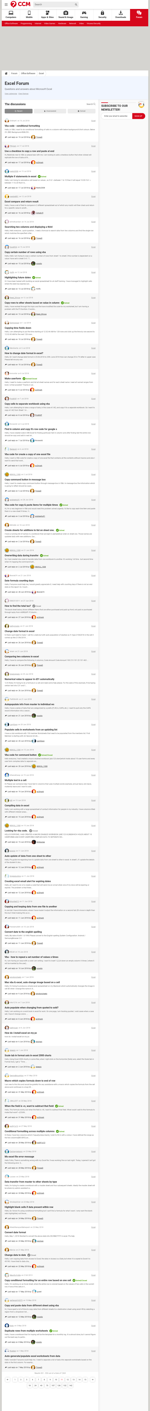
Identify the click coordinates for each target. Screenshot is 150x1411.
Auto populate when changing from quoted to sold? (31, 1007)
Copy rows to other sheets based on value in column (32, 302)
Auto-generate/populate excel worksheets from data (32, 1356)
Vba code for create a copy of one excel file (27, 454)
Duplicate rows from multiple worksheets (26, 1330)
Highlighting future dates (18, 277)
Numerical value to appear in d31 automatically (29, 679)
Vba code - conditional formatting (22, 125)
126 (58, 1386)
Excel (41, 73)
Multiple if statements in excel (20, 176)
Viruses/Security (93, 23)
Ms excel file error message (19, 1156)
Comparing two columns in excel (22, 656)
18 (30, 1386)
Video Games (49, 23)
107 (53, 1386)
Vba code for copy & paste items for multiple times (31, 504)
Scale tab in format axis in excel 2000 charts (28, 1055)
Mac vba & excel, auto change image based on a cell (32, 982)
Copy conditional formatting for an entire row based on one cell (38, 1280)
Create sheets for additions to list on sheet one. (29, 530)
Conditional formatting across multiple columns (29, 1131)
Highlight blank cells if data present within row (29, 1207)
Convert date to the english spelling (23, 931)
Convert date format (15, 1232)
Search (91, 104)
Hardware (62, 23)
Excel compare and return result (21, 201)
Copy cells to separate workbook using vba (27, 403)
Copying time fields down (18, 328)
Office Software (11, 23)
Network (72, 23)
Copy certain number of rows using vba (25, 252)
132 (64, 1386)
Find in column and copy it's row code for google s (31, 429)
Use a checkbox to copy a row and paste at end (29, 151)
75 (47, 1386)
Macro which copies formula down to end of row (30, 1080)
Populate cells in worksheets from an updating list (31, 729)
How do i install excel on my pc (21, 1033)
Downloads (120, 15)
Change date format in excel (19, 631)
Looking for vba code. (16, 830)
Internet (38, 23)
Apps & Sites (47, 15)
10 (56, 1380)
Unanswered (50, 111)
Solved (81, 111)
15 (85, 1380)
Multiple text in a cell (15, 780)
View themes (23, 94)
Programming (26, 23)
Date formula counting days (19, 580)
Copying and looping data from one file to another (31, 906)
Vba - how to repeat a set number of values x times (31, 957)
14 (79, 1380)
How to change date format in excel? (24, 353)
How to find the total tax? (18, 606)
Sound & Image (65, 15)
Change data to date (15, 1255)
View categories (11, 94)
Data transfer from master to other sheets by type (31, 1181)
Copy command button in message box (25, 479)
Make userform (13, 378)
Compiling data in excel (17, 805)
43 (41, 1386)
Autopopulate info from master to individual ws (29, 704)
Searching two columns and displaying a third (28, 226)
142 (70, 1386)
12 (68, 1380)
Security (102, 15)
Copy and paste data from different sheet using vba (32, 1305)
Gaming (84, 15)
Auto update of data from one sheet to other (28, 856)
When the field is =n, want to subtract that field (29, 1106)
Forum (139, 15)
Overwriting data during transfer (22, 555)
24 (35, 1386)
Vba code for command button (21, 755)
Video (81, 23)
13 (74, 1380)
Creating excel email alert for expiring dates (28, 881)
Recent (18, 111)
